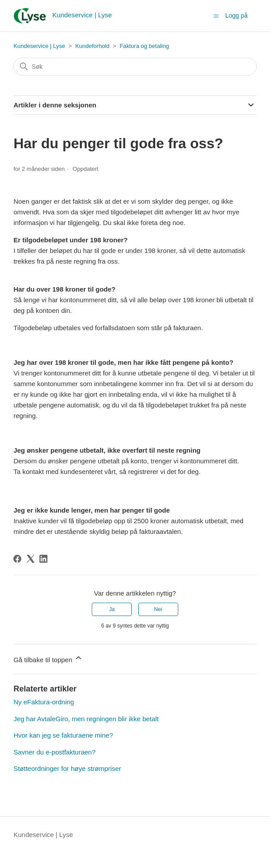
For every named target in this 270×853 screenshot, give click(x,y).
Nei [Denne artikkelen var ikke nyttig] (158, 609)
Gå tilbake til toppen (48, 658)
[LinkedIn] (43, 559)
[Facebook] (17, 559)
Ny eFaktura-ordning (43, 702)
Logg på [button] (236, 15)
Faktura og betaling (144, 46)
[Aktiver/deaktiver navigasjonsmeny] (216, 15)
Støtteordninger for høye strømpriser (67, 768)
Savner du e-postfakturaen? (54, 752)
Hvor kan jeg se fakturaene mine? (63, 735)
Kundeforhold (92, 46)
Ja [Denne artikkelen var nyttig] (112, 609)
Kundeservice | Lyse (39, 46)
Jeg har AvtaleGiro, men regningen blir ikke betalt (85, 719)
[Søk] (134, 66)
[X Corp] (31, 559)
